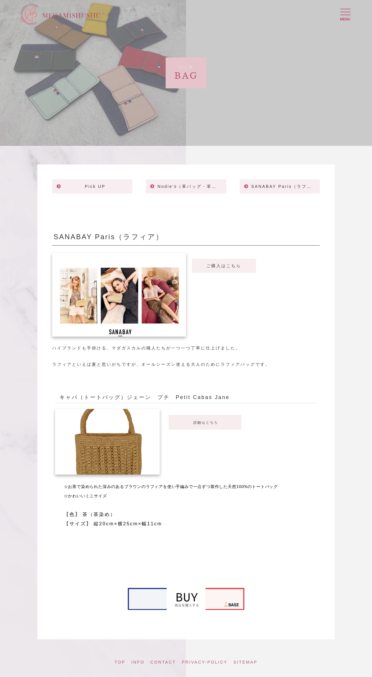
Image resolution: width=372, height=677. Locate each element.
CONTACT (163, 662)
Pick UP (95, 186)
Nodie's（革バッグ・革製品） (191, 186)
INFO (137, 662)
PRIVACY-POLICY (204, 662)
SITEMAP (245, 662)
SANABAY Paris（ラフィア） (285, 186)
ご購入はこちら (223, 265)
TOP (120, 662)
